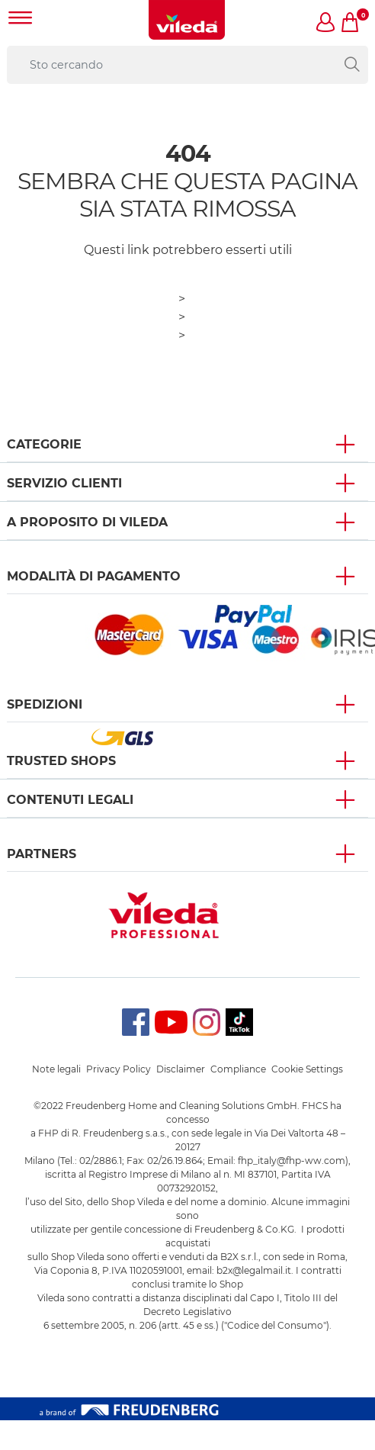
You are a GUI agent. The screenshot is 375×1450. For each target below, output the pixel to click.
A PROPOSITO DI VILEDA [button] (87, 522)
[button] (326, 23)
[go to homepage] (187, 20)
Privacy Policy (118, 1069)
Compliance (238, 1069)
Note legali (56, 1069)
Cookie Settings (307, 1069)
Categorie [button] (44, 444)
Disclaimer (180, 1069)
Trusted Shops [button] (61, 761)
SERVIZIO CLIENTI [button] (64, 483)
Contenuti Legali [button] (70, 800)
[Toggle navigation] (20, 19)
